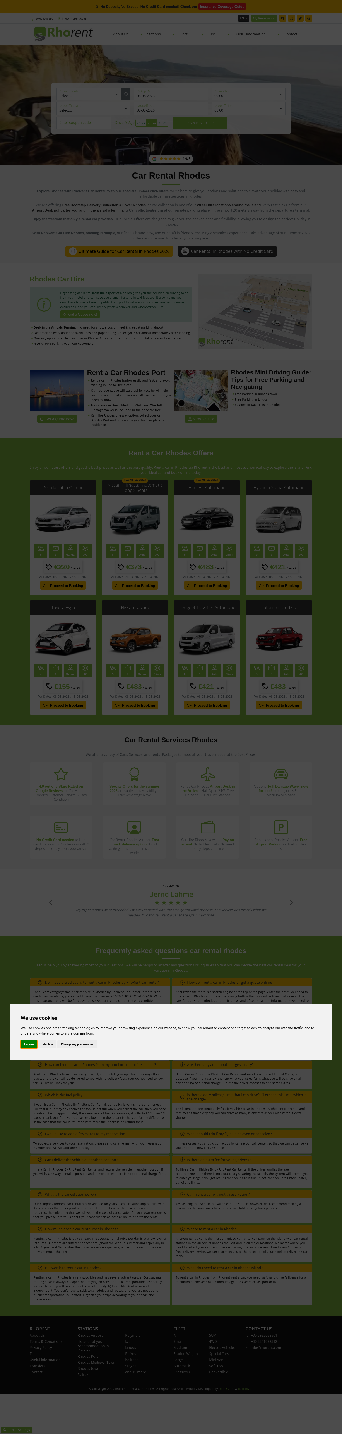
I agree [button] (29, 1044)
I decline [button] (47, 1044)
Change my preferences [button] (77, 1044)
